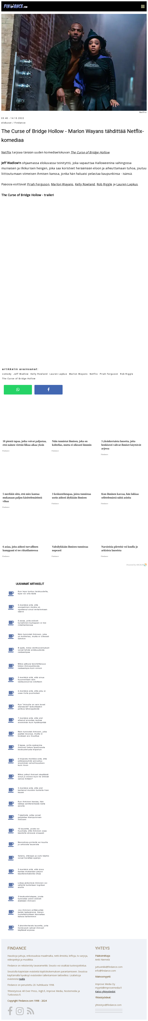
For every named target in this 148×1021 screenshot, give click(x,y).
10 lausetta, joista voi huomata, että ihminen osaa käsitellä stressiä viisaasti (32, 831)
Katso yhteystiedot (105, 991)
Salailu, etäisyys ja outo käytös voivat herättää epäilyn (33, 857)
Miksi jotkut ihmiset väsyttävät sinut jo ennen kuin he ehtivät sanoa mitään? (33, 776)
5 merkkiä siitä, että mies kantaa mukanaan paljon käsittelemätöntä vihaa (31, 871)
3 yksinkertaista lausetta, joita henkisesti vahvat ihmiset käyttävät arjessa (33, 928)
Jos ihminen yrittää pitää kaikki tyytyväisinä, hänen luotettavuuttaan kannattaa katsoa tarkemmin (31, 913)
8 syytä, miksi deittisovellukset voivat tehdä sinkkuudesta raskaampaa (33, 650)
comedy (7, 374)
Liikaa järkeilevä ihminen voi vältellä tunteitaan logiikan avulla (32, 885)
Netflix (6, 152)
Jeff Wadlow (21, 374)
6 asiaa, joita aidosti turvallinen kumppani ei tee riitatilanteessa (32, 623)
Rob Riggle (104, 184)
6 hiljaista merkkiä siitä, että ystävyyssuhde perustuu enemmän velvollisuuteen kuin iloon (32, 762)
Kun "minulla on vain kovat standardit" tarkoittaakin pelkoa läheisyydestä (31, 707)
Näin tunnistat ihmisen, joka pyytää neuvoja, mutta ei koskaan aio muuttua (32, 734)
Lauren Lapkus (127, 184)
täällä (22, 978)
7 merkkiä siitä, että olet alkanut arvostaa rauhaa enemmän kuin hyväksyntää (32, 720)
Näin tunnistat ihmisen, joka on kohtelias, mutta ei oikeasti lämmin (33, 636)
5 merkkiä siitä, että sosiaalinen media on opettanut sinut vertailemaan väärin (32, 608)
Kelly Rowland (85, 184)
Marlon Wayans (62, 184)
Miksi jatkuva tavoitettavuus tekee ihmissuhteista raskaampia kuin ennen (32, 666)
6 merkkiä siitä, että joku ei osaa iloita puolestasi (32, 692)
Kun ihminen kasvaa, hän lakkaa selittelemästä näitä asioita (31, 804)
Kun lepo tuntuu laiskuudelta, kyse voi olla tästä (33, 592)
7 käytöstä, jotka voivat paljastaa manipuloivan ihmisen (30, 817)
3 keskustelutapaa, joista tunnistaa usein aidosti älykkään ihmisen (30, 899)
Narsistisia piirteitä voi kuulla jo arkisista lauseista (33, 843)
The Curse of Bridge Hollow (90, 152)
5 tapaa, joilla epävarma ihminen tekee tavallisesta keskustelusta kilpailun (31, 747)
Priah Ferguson (38, 184)
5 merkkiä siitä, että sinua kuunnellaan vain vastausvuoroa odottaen (31, 679)
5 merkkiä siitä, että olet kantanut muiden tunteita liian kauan (33, 790)
